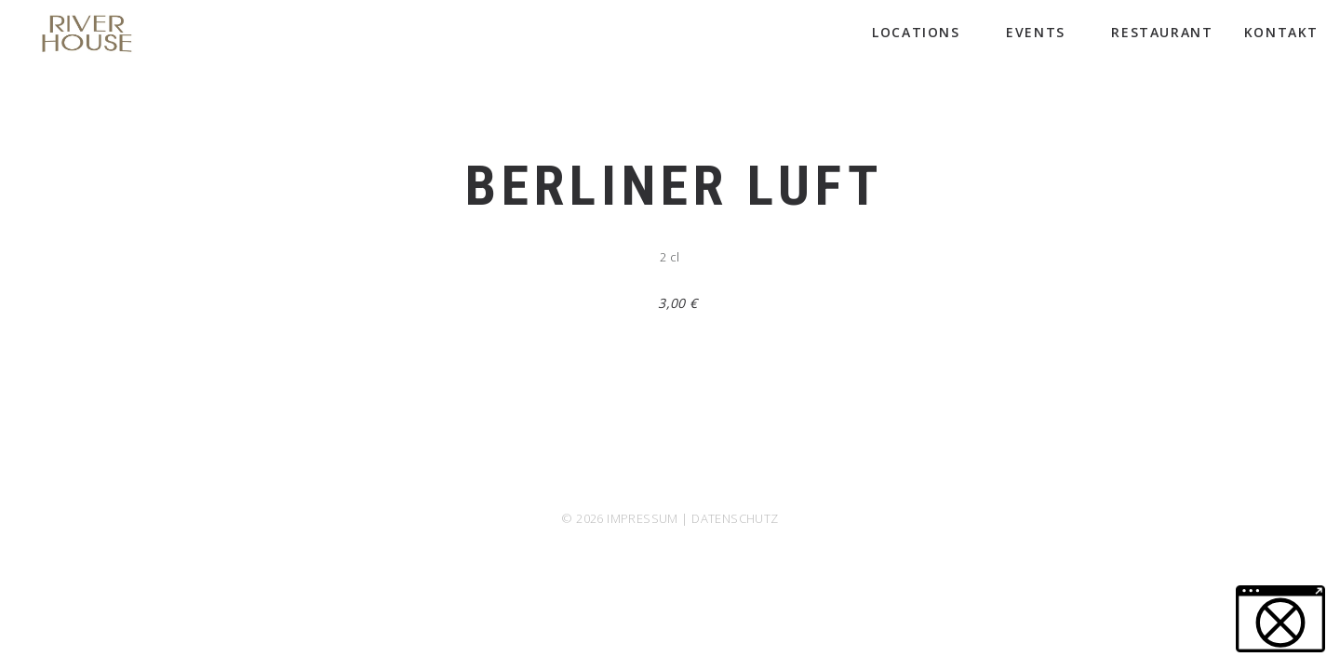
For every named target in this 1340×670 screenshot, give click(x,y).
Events (1043, 32)
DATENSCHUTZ (734, 518)
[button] (1280, 618)
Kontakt (1281, 32)
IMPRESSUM (642, 518)
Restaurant (1162, 32)
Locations (923, 32)
